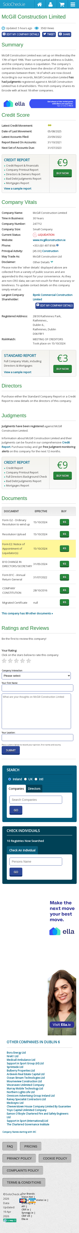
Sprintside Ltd (15, 1067)
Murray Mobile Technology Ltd (25, 1088)
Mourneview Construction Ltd (24, 1081)
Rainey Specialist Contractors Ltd (26, 1099)
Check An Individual (22, 850)
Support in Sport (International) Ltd (27, 1121)
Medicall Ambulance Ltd (21, 1060)
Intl (41, 779)
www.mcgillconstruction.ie (49, 240)
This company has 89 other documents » (27, 613)
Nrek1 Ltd (12, 1056)
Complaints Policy (23, 1170)
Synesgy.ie (27, 1212)
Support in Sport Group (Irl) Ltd (25, 1063)
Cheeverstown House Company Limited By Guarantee (39, 1106)
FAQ (10, 1146)
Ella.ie (24, 1219)
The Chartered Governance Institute (28, 1124)
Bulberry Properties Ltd (21, 1070)
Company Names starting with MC (19, 1131)
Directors (34, 789)
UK (30, 779)
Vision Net (27, 1196)
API (23, 1206)
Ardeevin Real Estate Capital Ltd (25, 1074)
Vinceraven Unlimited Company (25, 1085)
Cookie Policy (55, 1158)
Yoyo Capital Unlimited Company (26, 1110)
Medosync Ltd (15, 1103)
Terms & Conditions (24, 1182)
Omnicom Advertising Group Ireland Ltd (31, 1096)
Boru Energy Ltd (16, 1052)
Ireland (17, 779)
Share (66, 34)
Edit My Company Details (23, 34)
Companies (16, 789)
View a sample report (17, 188)
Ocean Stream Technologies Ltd (26, 1078)
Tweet (51, 34)
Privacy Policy (19, 1158)
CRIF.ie (25, 1209)
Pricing (30, 1146)
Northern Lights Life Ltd (21, 1092)
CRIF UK (25, 1215)
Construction (50, 251)
